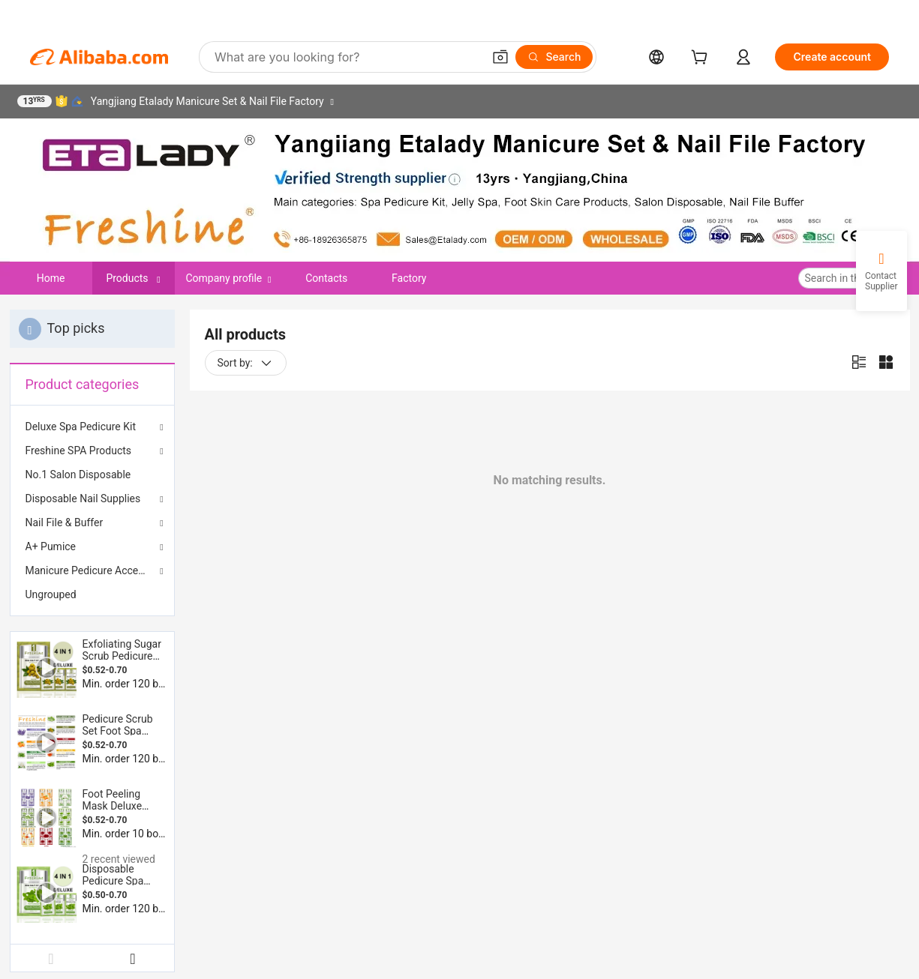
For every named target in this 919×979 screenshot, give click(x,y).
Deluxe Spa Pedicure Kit (81, 427)
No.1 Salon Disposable (78, 475)
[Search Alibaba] (347, 57)
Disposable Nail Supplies (83, 498)
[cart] (702, 58)
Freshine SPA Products (79, 451)
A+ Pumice (51, 546)
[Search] (554, 57)
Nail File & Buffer (65, 522)
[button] (500, 57)
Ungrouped (51, 594)
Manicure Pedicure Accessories (92, 570)
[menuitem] (92, 475)
